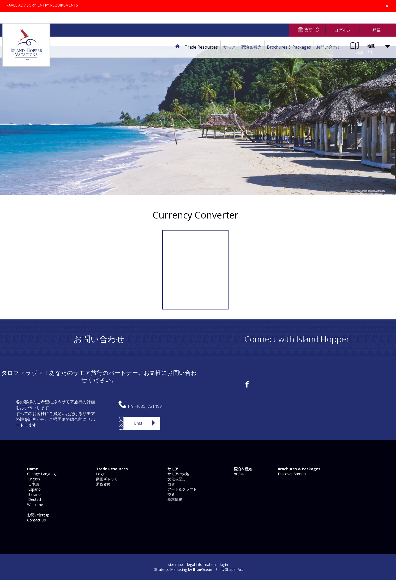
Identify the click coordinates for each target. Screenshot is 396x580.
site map (175, 564)
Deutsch (34, 499)
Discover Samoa (291, 473)
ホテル (238, 473)
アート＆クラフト (181, 489)
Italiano (33, 494)
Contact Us (36, 520)
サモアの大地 (177, 473)
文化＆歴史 (176, 478)
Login (100, 473)
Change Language (42, 473)
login (224, 564)
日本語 (32, 484)
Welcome (34, 504)
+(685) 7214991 (149, 406)
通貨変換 (103, 484)
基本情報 (174, 499)
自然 (170, 484)
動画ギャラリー (108, 478)
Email (139, 423)
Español (33, 489)
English (33, 478)
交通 (170, 494)
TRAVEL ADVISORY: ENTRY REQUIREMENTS (41, 5)
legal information (201, 564)
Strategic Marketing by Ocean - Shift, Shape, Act (198, 569)
